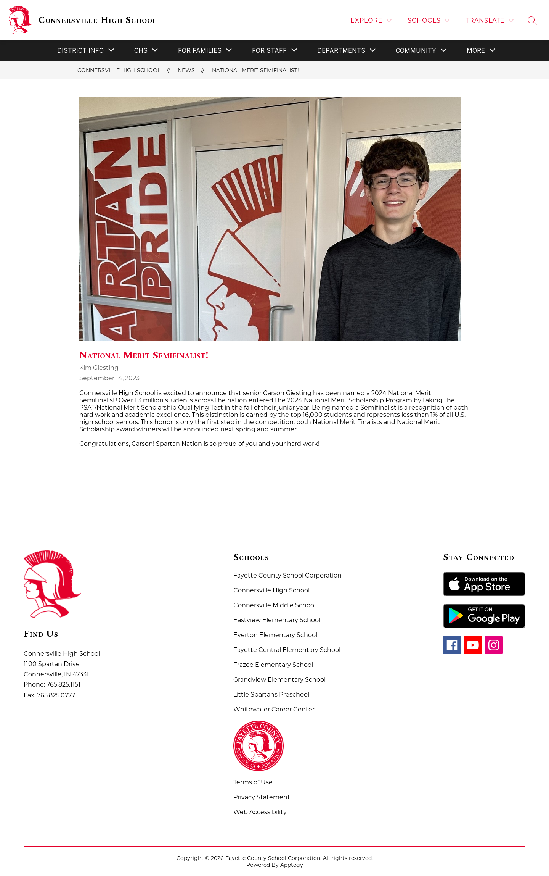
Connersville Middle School (274, 605)
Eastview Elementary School (276, 620)
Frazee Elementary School (273, 664)
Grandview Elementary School (279, 679)
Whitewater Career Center (274, 709)
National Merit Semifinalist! (255, 70)
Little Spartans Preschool (271, 694)
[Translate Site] (489, 20)
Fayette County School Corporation (287, 575)
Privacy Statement (261, 797)
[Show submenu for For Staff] (269, 50)
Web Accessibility (260, 812)
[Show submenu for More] (476, 50)
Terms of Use (253, 782)
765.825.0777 (56, 695)
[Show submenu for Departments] (341, 50)
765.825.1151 (63, 684)
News (186, 70)
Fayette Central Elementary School (286, 649)
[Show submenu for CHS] (141, 50)
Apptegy (291, 864)
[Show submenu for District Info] (80, 50)
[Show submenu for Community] (416, 50)
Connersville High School (119, 70)
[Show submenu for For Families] (200, 50)
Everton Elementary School (275, 635)
